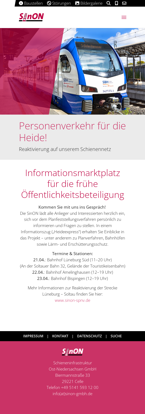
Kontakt (60, 336)
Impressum (33, 336)
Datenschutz (89, 336)
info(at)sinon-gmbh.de (72, 393)
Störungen (57, 3)
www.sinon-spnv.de (72, 300)
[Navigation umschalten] (124, 17)
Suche (116, 336)
